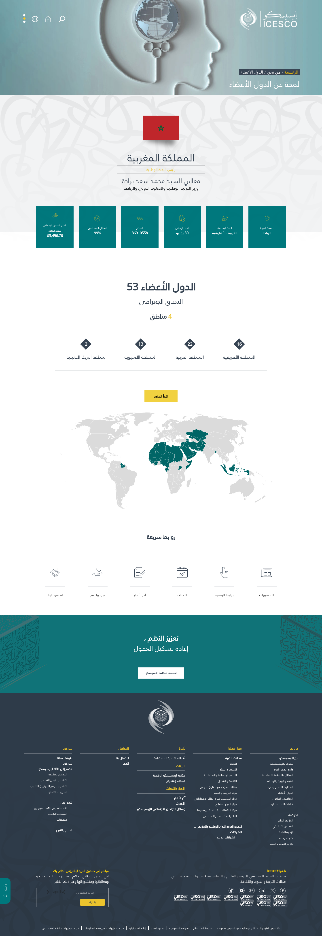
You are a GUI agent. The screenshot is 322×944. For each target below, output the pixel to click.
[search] (62, 19)
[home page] (270, 18)
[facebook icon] (283, 891)
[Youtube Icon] (242, 891)
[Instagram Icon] (252, 891)
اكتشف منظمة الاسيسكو (161, 673)
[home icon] (48, 18)
